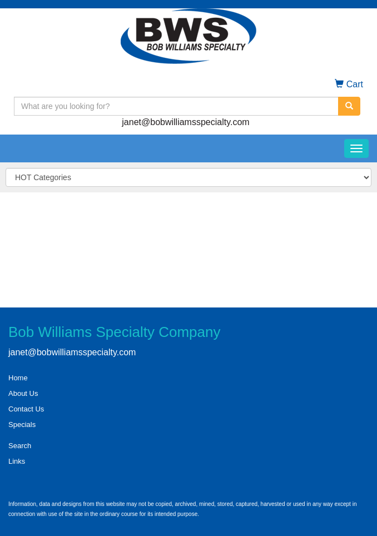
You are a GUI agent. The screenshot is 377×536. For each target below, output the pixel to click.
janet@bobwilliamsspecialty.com (185, 122)
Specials (22, 424)
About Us (23, 393)
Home (18, 378)
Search (19, 445)
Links (16, 461)
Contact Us (26, 409)
